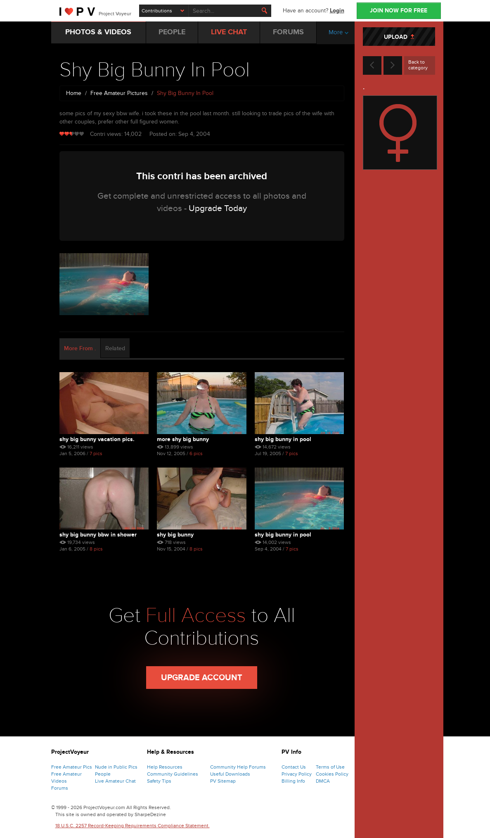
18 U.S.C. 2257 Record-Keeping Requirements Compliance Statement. (132, 826)
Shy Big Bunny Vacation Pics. (97, 439)
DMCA (323, 781)
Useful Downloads (230, 774)
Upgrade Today (218, 208)
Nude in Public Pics (116, 767)
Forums (59, 788)
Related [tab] (115, 348)
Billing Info (293, 781)
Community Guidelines (172, 774)
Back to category (418, 65)
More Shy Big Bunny (183, 439)
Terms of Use (330, 767)
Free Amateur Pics (71, 767)
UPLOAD (399, 36)
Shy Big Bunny (175, 535)
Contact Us (294, 767)
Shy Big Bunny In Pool (283, 439)
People (103, 774)
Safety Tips (159, 781)
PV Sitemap (223, 781)
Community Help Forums (238, 767)
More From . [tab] (80, 348)
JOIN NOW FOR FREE (398, 10)
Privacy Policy (297, 774)
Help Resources (164, 767)
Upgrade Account (201, 678)
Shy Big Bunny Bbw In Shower (98, 535)
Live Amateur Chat (115, 781)
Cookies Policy (332, 774)
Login (337, 10)
